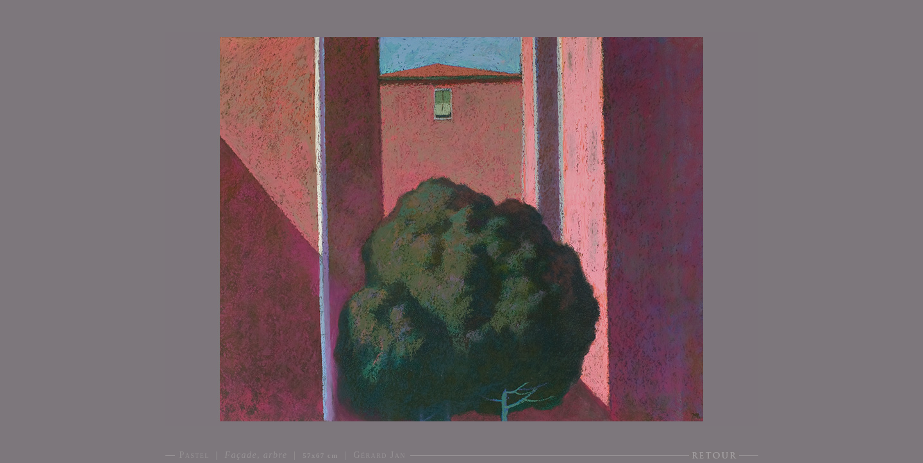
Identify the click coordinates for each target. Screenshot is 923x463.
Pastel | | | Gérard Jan (292, 455)
